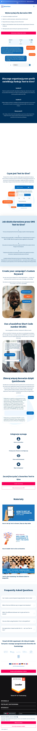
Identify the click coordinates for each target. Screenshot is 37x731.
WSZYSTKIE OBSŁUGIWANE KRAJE (18, 666)
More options (4, 729)
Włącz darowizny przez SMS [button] (18, 488)
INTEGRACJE (4, 707)
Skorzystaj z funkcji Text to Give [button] (18, 33)
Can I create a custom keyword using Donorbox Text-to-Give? (17, 598)
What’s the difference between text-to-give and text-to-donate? (16, 613)
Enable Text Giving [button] (18, 483)
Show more (8, 720)
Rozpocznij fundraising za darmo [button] (18, 671)
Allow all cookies (18, 722)
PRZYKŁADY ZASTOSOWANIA (9, 704)
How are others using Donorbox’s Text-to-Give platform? (16, 621)
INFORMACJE (5, 701)
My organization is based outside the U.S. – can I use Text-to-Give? (17, 629)
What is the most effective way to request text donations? (16, 605)
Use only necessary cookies (18, 726)
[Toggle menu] (34, 6)
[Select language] (27, 713)
